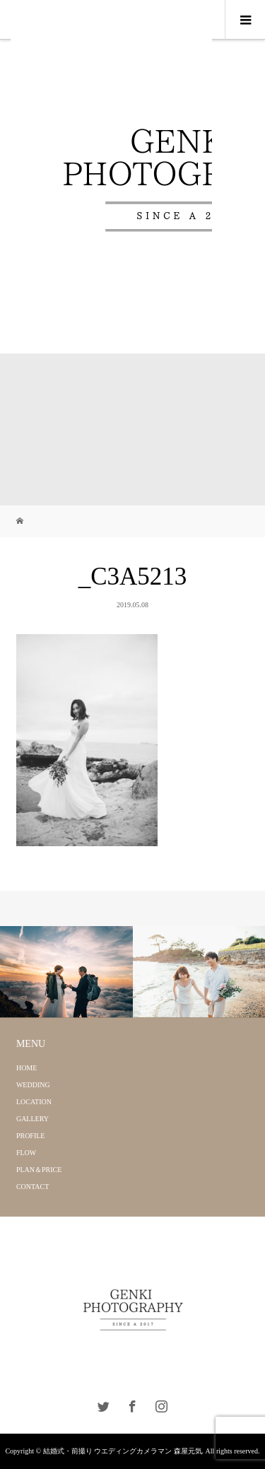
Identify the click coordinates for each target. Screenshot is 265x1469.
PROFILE (30, 1136)
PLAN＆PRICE (38, 1170)
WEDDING (33, 1085)
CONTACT (32, 1186)
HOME (26, 1068)
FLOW (26, 1153)
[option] (66, 972)
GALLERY (32, 1119)
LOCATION (34, 1102)
